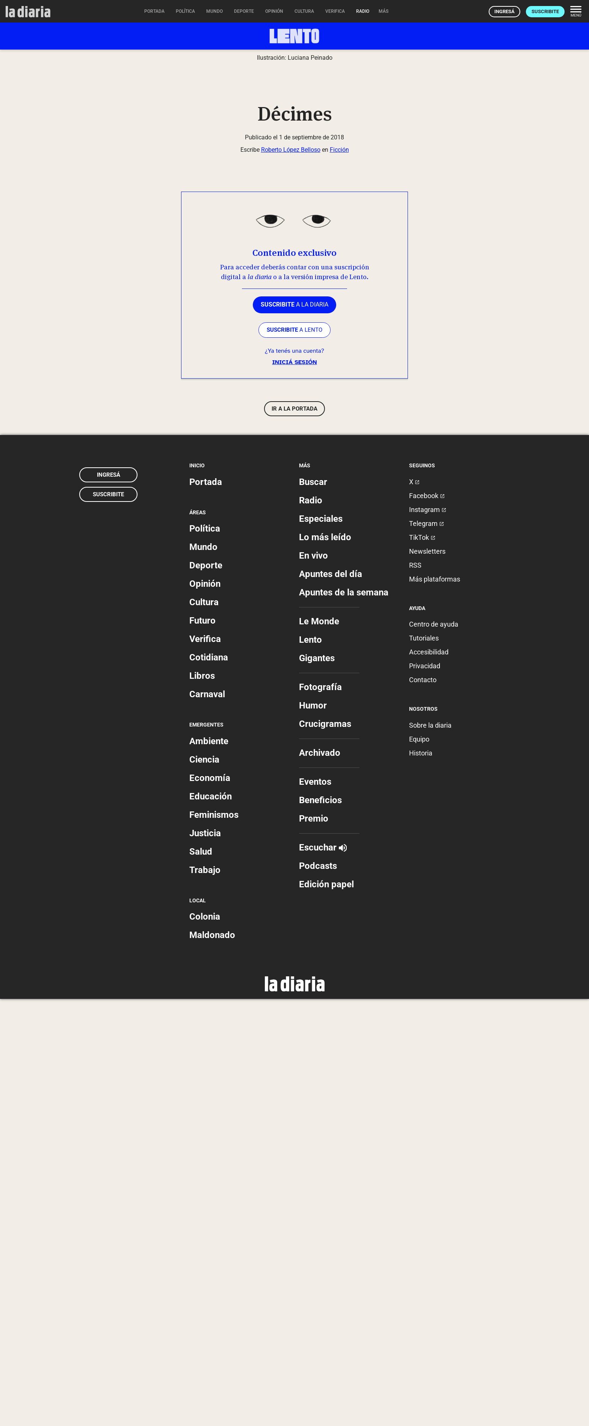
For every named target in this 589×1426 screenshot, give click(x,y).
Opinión (204, 1011)
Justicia (205, 1260)
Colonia (204, 1343)
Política (204, 955)
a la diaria (294, 731)
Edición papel (326, 1311)
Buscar (313, 909)
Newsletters (427, 978)
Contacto (422, 1107)
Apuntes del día (330, 1001)
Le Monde (319, 1048)
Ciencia (204, 1186)
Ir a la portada (294, 835)
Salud (200, 1278)
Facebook (427, 923)
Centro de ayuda (433, 1051)
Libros (202, 1103)
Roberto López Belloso (290, 576)
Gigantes (317, 1085)
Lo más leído (325, 964)
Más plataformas (434, 1006)
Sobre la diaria (430, 1152)
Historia (420, 1180)
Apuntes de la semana (343, 1019)
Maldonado (212, 1362)
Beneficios (320, 1227)
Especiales (321, 946)
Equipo (419, 1166)
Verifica (205, 1066)
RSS (415, 992)
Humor (313, 1132)
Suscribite (545, 11)
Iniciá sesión (294, 789)
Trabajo (204, 1297)
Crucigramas (325, 1151)
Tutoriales (424, 1065)
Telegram (426, 951)
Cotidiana (208, 1084)
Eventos (315, 1209)
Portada (205, 909)
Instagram (427, 937)
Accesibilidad (429, 1079)
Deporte (205, 992)
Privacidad (424, 1093)
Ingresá (504, 11)
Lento (310, 1067)
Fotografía (320, 1114)
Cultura (204, 1029)
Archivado (319, 1180)
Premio (313, 1245)
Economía (209, 1204)
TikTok (422, 964)
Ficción (339, 576)
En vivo (313, 982)
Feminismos (214, 1241)
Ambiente (208, 1168)
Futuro (202, 1047)
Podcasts (318, 1293)
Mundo (203, 974)
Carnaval (207, 1121)
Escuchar (323, 1274)
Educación (210, 1223)
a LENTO (294, 756)
